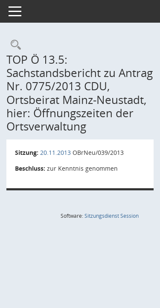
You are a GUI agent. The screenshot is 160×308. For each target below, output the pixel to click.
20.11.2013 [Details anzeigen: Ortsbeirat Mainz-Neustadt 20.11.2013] (55, 152)
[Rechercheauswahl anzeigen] (13, 45)
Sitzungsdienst (111, 215)
